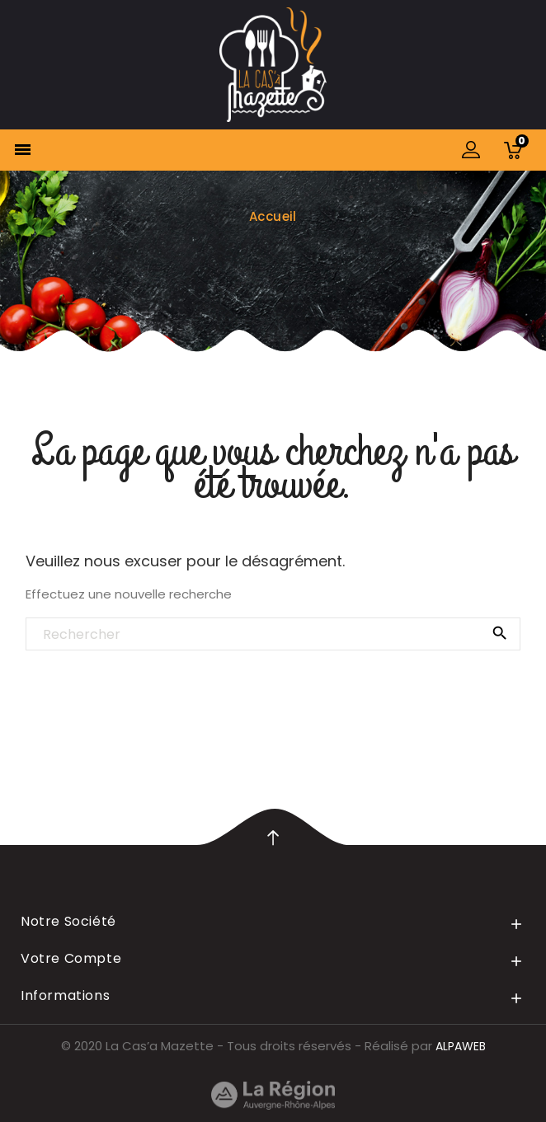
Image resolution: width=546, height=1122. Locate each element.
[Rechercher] (273, 634)
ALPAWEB (460, 1046)
